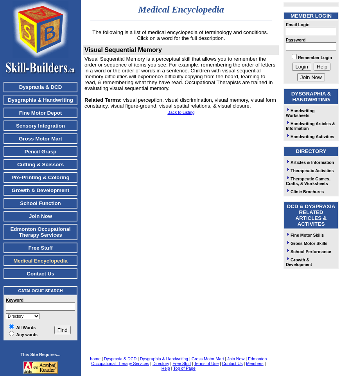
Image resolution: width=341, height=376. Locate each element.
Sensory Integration (40, 126)
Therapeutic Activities (310, 170)
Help (166, 368)
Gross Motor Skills (306, 243)
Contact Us (40, 274)
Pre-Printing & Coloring (40, 177)
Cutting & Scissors (40, 164)
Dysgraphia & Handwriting (40, 100)
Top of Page (184, 368)
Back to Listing (180, 112)
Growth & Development (40, 190)
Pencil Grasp (41, 152)
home (95, 358)
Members (254, 363)
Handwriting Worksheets (300, 113)
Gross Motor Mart (40, 139)
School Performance (308, 251)
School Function (40, 203)
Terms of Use (206, 363)
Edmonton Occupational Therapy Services (40, 232)
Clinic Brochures (305, 191)
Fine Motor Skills (305, 235)
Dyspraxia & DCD (40, 87)
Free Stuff (40, 248)
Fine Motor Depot (40, 113)
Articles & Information (310, 162)
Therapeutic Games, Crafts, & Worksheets (308, 181)
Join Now (40, 216)
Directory (161, 363)
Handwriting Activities (310, 136)
